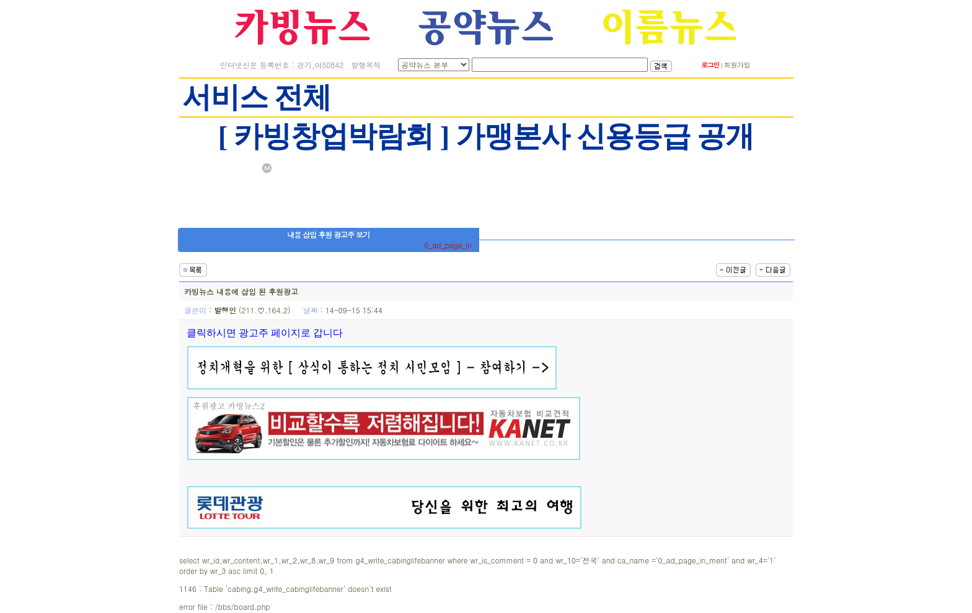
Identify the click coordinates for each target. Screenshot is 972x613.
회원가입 (737, 64)
